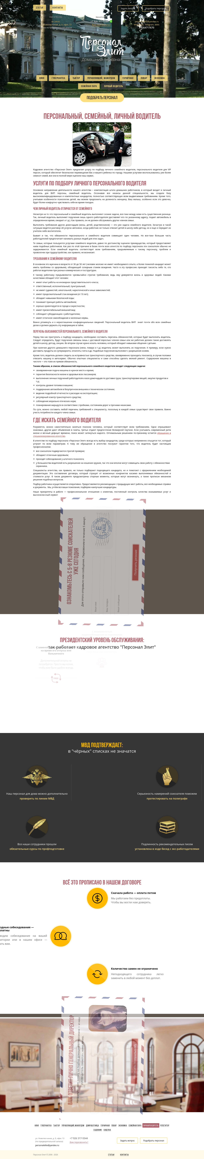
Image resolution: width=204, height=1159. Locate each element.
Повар (144, 78)
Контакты (58, 7)
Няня (41, 78)
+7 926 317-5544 (100, 21)
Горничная (128, 78)
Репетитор (164, 1125)
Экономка (159, 78)
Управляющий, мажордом (101, 78)
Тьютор (76, 78)
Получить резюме (103, 528)
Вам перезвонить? (101, 24)
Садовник (97, 1130)
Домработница (92, 1125)
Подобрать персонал (155, 8)
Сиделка (107, 1130)
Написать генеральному (103, 1028)
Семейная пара (89, 86)
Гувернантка (58, 78)
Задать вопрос (128, 8)
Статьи (39, 7)
